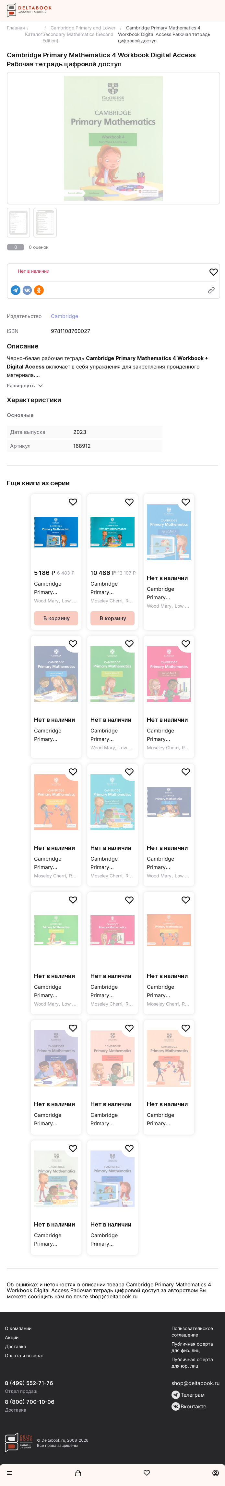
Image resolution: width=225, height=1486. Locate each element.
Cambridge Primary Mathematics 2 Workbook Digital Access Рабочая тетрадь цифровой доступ (168, 1120)
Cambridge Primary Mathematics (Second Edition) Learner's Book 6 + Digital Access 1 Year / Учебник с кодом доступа (169, 593)
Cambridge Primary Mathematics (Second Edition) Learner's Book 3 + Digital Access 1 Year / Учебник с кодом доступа (169, 735)
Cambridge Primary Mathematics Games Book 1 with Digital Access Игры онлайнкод (107, 588)
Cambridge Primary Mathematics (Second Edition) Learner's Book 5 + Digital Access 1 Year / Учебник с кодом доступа (56, 735)
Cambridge (64, 316)
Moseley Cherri (106, 600)
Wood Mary (46, 600)
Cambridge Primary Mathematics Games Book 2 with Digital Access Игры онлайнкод (165, 991)
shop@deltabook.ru (195, 1383)
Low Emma (73, 600)
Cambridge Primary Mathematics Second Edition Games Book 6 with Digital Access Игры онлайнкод (52, 588)
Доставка (15, 1346)
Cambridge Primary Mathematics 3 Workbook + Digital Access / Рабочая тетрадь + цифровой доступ (111, 1120)
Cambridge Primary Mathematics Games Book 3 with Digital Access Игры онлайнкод (108, 991)
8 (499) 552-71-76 (29, 1383)
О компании (18, 1328)
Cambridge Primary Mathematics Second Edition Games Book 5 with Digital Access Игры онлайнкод (165, 863)
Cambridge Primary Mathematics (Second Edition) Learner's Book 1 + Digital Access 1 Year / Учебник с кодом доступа (112, 863)
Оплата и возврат (24, 1355)
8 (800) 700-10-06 (29, 1402)
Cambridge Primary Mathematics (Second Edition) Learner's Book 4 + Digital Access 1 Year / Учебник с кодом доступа (112, 735)
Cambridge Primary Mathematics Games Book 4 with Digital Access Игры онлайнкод (52, 991)
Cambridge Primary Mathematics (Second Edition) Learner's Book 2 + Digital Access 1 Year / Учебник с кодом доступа (56, 863)
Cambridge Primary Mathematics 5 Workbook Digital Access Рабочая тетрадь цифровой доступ (55, 1120)
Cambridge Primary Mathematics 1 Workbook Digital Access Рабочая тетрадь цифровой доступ (55, 1240)
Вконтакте (189, 1406)
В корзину (56, 618)
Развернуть (21, 385)
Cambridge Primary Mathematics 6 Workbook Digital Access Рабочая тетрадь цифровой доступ (111, 1240)
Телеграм (188, 1395)
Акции (11, 1337)
